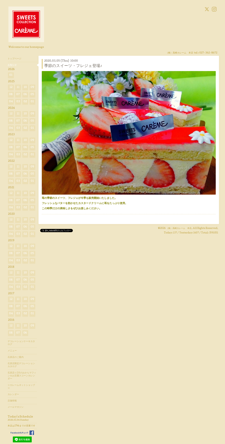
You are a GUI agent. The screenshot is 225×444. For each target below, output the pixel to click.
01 (11, 75)
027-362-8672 (208, 53)
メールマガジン (16, 407)
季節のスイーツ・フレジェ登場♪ (73, 66)
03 (18, 101)
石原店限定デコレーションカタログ (21, 365)
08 (11, 94)
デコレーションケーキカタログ (21, 343)
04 (11, 101)
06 (25, 94)
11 (18, 87)
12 (11, 87)
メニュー (12, 351)
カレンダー (13, 394)
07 (18, 94)
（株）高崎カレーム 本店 (179, 228)
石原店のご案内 (16, 357)
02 (25, 101)
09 (32, 87)
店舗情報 (12, 401)
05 (32, 94)
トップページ (14, 59)
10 (25, 87)
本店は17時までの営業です (21, 426)
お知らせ (12, 65)
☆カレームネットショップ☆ (21, 387)
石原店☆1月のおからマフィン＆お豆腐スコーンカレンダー (22, 376)
